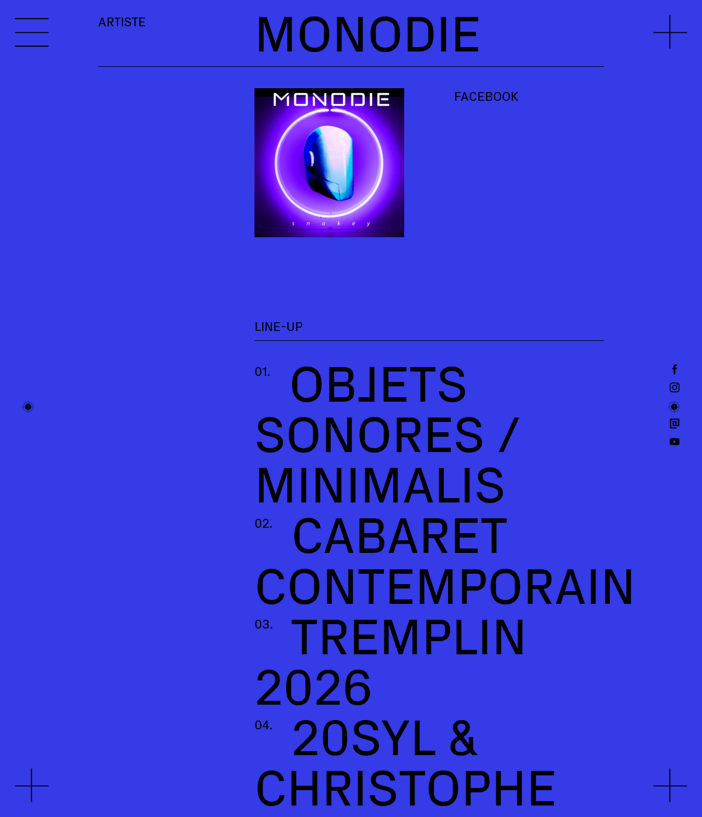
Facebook (486, 96)
